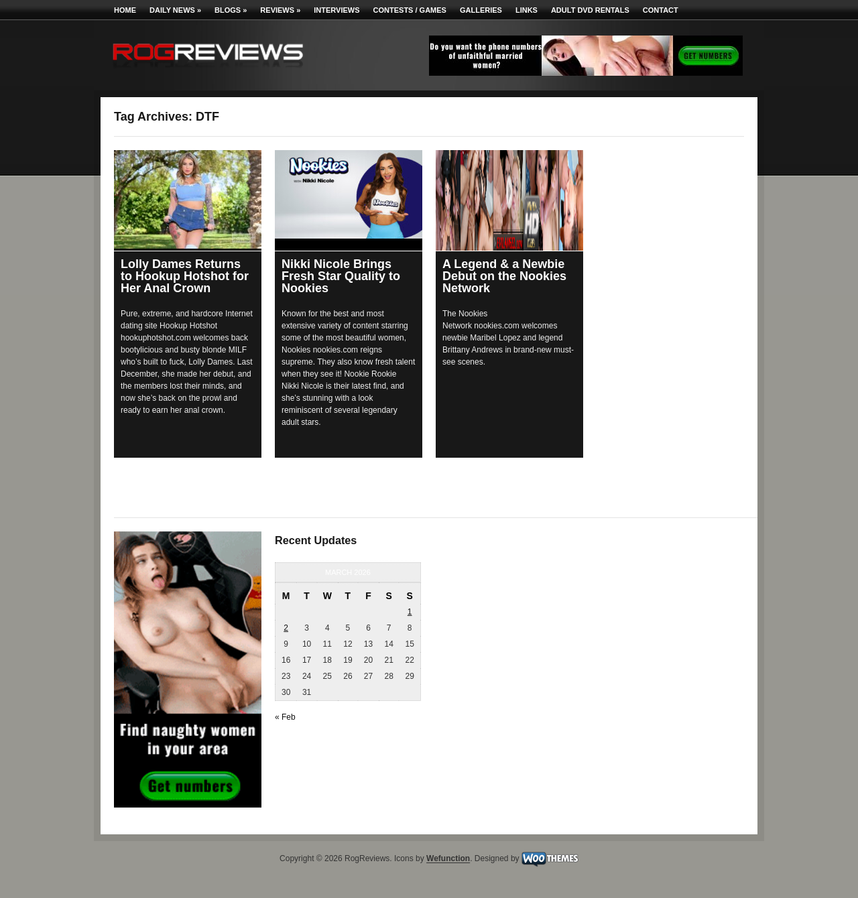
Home (125, 10)
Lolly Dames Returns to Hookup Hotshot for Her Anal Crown (185, 276)
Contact (660, 10)
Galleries (481, 10)
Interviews (336, 10)
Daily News (175, 10)
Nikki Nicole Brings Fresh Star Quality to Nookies (341, 276)
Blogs (230, 10)
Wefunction (448, 859)
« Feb (285, 717)
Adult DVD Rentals (590, 10)
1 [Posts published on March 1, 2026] (410, 612)
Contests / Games (409, 10)
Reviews (280, 10)
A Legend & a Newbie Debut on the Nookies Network (504, 276)
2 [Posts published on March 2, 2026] (286, 628)
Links (526, 10)
